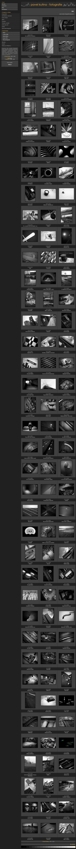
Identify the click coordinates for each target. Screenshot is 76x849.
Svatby (3, 26)
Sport (2, 19)
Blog (2, 7)
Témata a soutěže (5, 23)
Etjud (3, 32)
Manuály (3, 42)
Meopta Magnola (5, 39)
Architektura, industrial (6, 15)
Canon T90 (4, 38)
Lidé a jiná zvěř (4, 24)
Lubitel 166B (4, 34)
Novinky (3, 4)
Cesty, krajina (4, 17)
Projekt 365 (4, 14)
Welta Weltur (4, 36)
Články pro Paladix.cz (6, 45)
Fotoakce (3, 21)
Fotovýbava (4, 9)
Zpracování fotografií (6, 28)
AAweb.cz (8, 59)
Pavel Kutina (7, 56)
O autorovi (3, 5)
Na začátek (72, 844)
